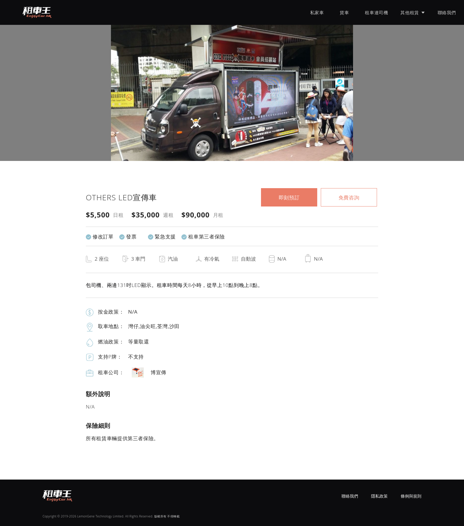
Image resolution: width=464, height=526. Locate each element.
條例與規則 (411, 496)
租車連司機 (376, 12)
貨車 (344, 12)
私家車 (317, 12)
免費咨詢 (349, 197)
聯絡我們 (447, 12)
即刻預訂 (289, 197)
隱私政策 (379, 496)
